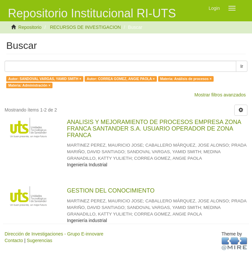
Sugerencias (39, 240)
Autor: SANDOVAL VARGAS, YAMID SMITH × (44, 79)
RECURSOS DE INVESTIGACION (85, 27)
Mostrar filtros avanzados (220, 94)
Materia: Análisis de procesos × (186, 79)
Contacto (14, 240)
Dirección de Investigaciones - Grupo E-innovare (54, 233)
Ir (241, 66)
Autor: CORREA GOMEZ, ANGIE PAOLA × (121, 79)
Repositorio (30, 27)
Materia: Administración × (29, 85)
